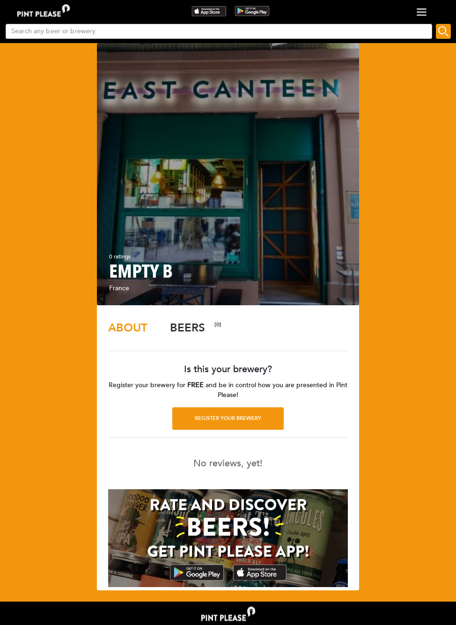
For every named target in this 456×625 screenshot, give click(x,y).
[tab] (127, 327)
